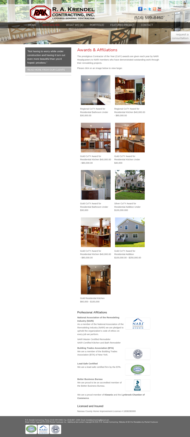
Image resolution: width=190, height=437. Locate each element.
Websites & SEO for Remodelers (130, 422)
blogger (154, 9)
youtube (159, 9)
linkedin (145, 9)
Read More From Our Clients (46, 69)
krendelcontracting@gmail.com (97, 420)
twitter (150, 9)
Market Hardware (151, 422)
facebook (140, 9)
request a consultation (180, 36)
